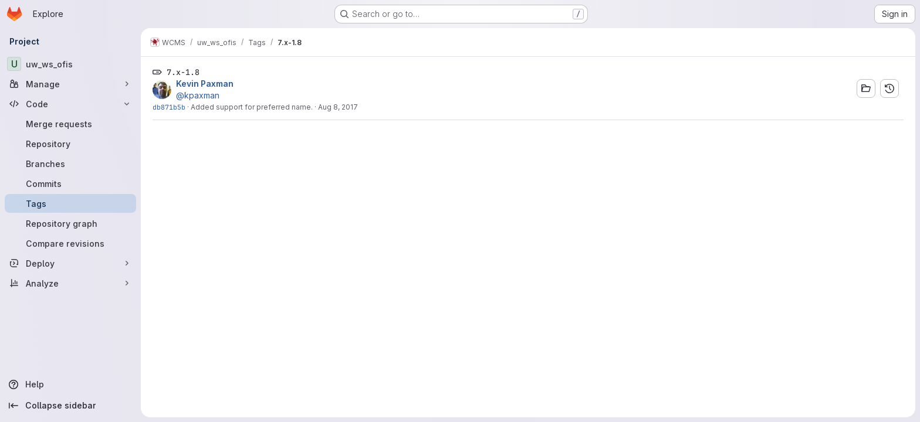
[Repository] (70, 143)
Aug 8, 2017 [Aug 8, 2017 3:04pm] (338, 107)
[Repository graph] (70, 223)
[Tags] (70, 203)
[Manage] (70, 83)
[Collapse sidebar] (70, 405)
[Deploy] (70, 263)
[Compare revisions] (70, 243)
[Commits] (70, 183)
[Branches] (70, 163)
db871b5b (169, 107)
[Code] (70, 103)
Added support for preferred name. (252, 107)
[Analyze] (70, 283)
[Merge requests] (70, 123)
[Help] (70, 384)
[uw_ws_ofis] (70, 64)
